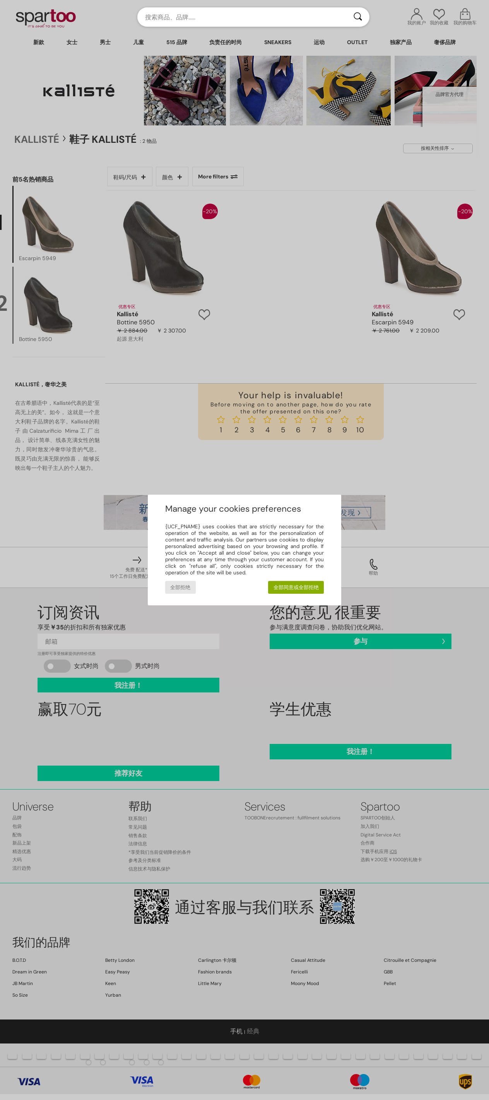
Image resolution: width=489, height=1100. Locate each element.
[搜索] (358, 17)
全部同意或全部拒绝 (296, 587)
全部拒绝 (180, 587)
